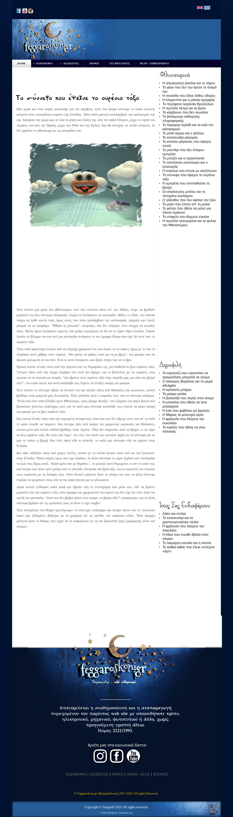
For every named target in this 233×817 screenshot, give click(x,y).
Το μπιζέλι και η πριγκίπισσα (183, 158)
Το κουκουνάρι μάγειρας (180, 137)
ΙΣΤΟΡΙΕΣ (160, 774)
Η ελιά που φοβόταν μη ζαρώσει (186, 410)
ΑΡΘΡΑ (132, 774)
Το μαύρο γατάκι (174, 394)
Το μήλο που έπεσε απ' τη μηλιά (186, 204)
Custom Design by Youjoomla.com (116, 812)
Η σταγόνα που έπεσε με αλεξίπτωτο (189, 171)
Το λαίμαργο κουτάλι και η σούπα (186, 543)
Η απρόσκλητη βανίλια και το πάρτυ (188, 83)
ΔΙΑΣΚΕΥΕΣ (99, 774)
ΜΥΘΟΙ (117, 774)
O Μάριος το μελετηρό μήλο (183, 415)
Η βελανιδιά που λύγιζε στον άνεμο (188, 398)
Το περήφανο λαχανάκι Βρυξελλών (188, 104)
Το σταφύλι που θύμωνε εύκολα (185, 216)
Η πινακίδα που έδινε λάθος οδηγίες (188, 95)
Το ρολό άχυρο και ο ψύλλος (183, 133)
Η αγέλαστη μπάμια (176, 389)
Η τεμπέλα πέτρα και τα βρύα (184, 108)
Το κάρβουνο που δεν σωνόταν (185, 112)
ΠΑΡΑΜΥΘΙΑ (76, 774)
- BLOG (144, 774)
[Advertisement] (92, 78)
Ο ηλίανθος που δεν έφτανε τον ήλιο (189, 200)
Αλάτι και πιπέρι (174, 513)
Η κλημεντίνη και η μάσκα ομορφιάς (188, 100)
